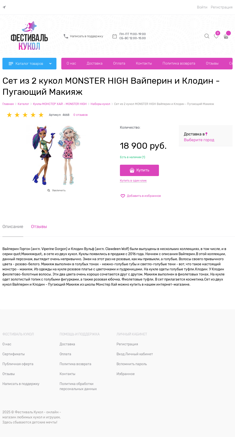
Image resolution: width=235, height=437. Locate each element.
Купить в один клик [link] (133, 180)
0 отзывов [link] (80, 115)
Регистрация (222, 7)
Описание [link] (12, 226)
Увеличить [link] (58, 190)
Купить (142, 170)
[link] (5, 7)
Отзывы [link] (39, 226)
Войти (202, 7)
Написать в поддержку (86, 36)
